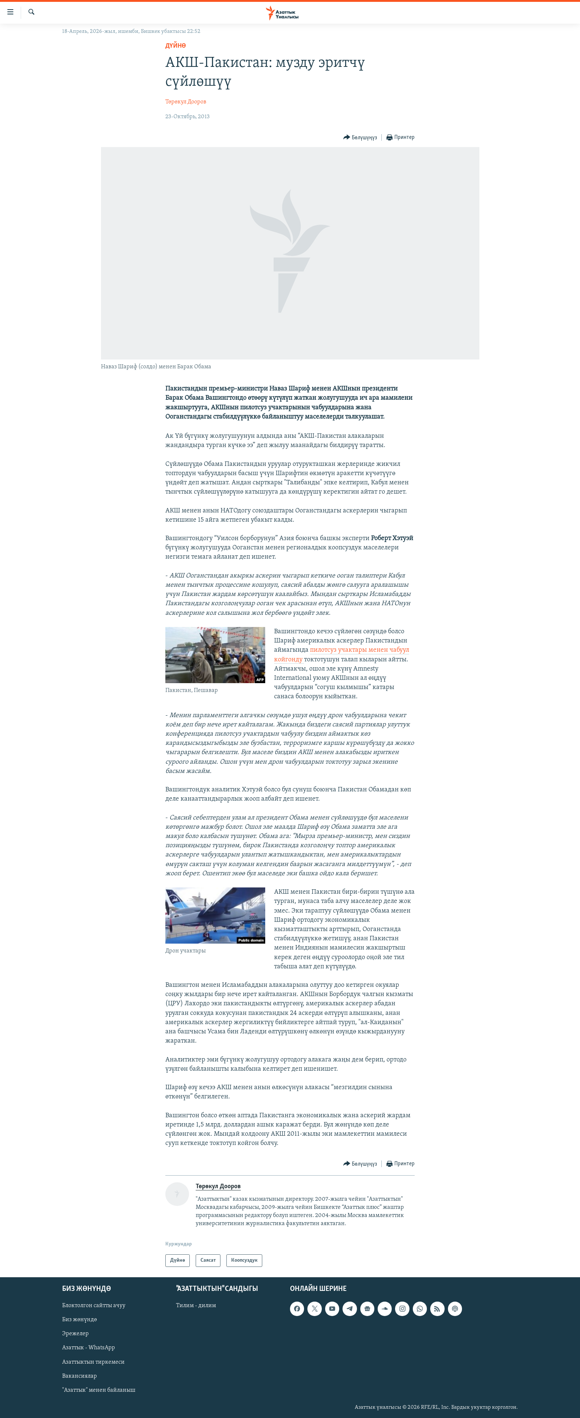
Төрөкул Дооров (185, 102)
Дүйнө (175, 46)
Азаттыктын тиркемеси (93, 1362)
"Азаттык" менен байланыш (98, 1390)
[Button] (360, 138)
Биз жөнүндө (79, 1320)
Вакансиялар (79, 1376)
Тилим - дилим (196, 1306)
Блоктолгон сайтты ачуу (93, 1306)
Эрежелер (75, 1334)
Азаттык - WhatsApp (88, 1348)
